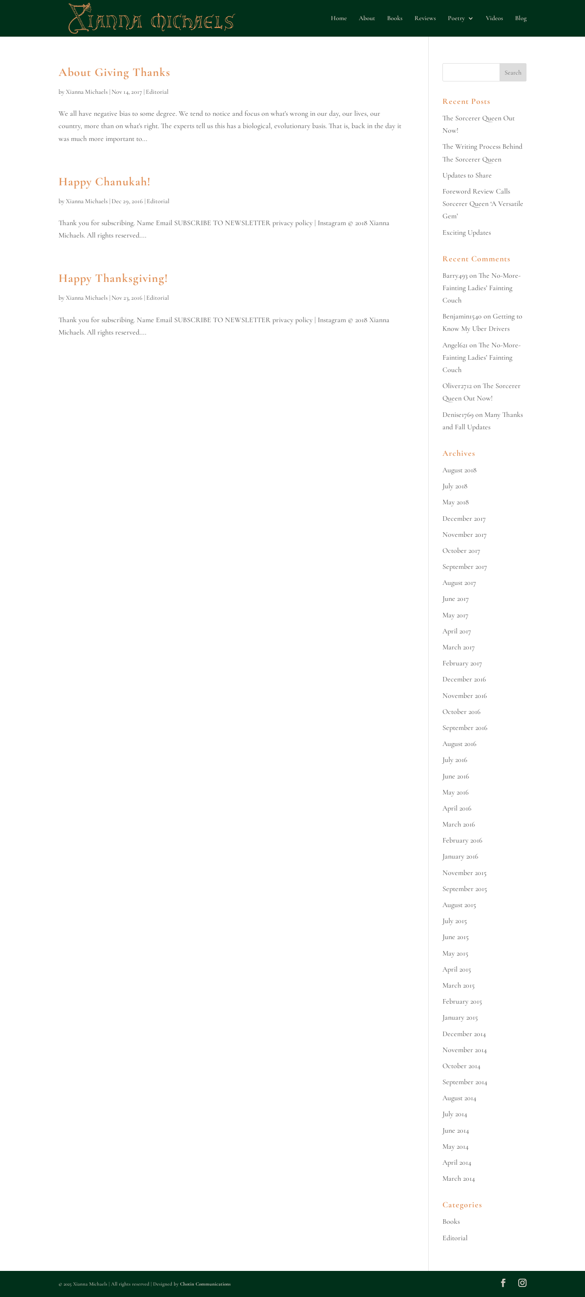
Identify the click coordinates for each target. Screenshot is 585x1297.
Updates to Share (467, 175)
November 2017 (464, 534)
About (367, 18)
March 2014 (458, 1178)
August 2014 (459, 1097)
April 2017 (456, 631)
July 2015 (454, 920)
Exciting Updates (466, 232)
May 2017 (455, 615)
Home (339, 18)
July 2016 (454, 759)
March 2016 (458, 824)
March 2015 (458, 985)
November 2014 (464, 1049)
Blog (520, 18)
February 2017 (462, 663)
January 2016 (460, 856)
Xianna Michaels (87, 92)
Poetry (456, 18)
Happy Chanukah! (104, 181)
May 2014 (455, 1146)
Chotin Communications (205, 1284)
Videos (494, 18)
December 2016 (464, 679)
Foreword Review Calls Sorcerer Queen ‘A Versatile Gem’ (482, 204)
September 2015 (464, 888)
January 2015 (460, 1017)
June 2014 (455, 1130)
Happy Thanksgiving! (113, 278)
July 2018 (455, 486)
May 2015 (455, 953)
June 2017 (455, 598)
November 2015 (464, 872)
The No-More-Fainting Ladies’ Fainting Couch (481, 288)
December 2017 (464, 518)
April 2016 (456, 808)
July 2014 (454, 1114)
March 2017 (458, 647)
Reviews (425, 18)
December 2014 (464, 1033)
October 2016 (461, 711)
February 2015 (462, 1001)
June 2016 (455, 776)
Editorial (157, 92)
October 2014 (461, 1065)
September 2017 (464, 566)
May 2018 (455, 502)
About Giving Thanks (114, 72)
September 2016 (464, 727)
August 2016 (459, 743)
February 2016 (462, 840)
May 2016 (455, 792)
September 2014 (464, 1081)
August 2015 (459, 904)
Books (395, 18)
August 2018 (459, 470)
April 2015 (456, 969)
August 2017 (459, 582)
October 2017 (461, 550)
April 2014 (456, 1162)
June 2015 (455, 936)
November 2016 (464, 695)
